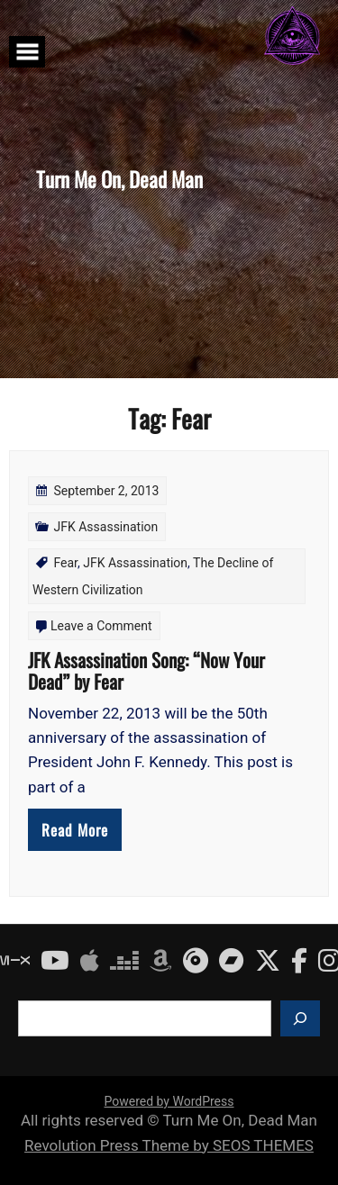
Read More (74, 830)
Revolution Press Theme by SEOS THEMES (169, 1145)
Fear (65, 563)
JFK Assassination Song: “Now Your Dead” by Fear (146, 670)
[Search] (300, 1018)
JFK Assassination (105, 527)
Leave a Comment (101, 626)
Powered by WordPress (169, 1101)
